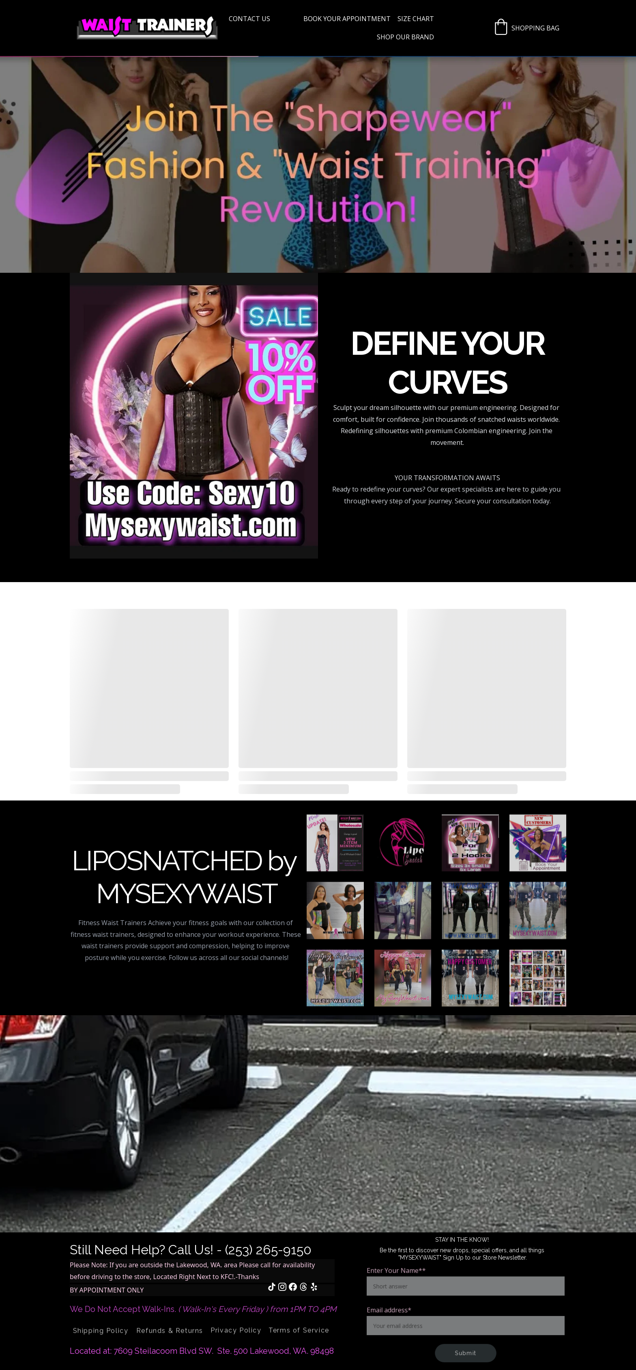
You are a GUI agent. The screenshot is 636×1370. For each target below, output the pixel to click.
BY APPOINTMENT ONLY (107, 1290)
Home (287, 18)
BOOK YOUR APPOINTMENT (347, 18)
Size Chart (416, 18)
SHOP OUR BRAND (405, 36)
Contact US (249, 18)
